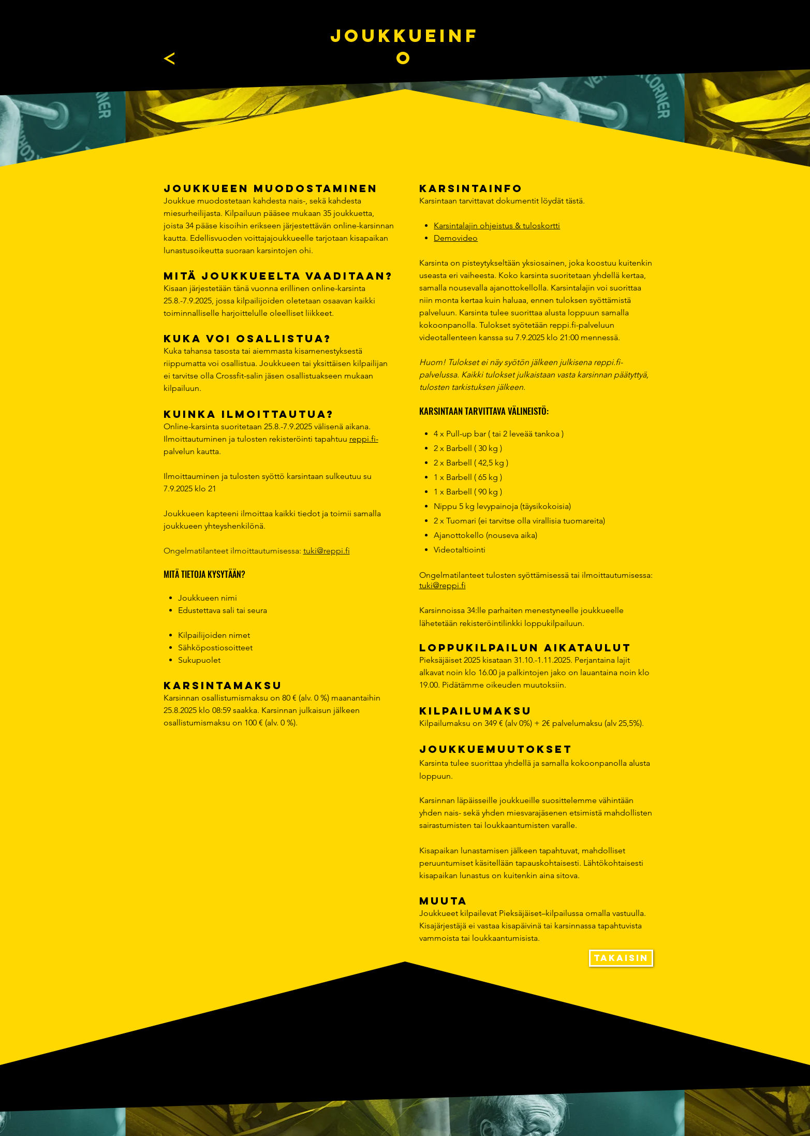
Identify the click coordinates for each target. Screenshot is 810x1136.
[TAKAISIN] (621, 958)
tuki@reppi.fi (326, 551)
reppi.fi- (363, 439)
